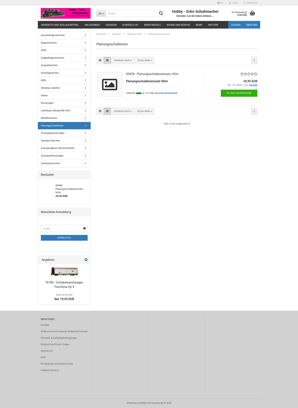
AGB (43, 357)
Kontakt (45, 324)
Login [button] (233, 3)
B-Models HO (130, 24)
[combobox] (123, 60)
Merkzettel (250, 3)
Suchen (235, 24)
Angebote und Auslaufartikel (60, 24)
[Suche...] (101, 13)
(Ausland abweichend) (166, 93)
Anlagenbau (92, 24)
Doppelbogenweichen (52, 57)
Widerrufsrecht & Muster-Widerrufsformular (64, 331)
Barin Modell (152, 24)
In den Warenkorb (239, 93)
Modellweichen (49, 118)
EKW (43, 80)
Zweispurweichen (50, 163)
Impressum (47, 350)
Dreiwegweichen (50, 72)
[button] (220, 3)
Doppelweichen (49, 65)
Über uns (251, 24)
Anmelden (64, 237)
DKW (43, 50)
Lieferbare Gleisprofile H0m (55, 110)
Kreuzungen (47, 102)
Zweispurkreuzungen (52, 155)
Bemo (199, 24)
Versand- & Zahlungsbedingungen (59, 337)
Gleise (44, 95)
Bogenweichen (49, 42)
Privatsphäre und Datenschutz (57, 363)
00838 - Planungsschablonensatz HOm (152, 74)
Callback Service (50, 370)
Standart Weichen (50, 140)
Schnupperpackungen (52, 133)
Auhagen (111, 24)
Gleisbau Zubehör (50, 87)
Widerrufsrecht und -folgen (55, 344)
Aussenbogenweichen (53, 35)
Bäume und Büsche (178, 24)
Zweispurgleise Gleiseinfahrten (57, 148)
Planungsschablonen (52, 125)
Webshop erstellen (137, 403)
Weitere (213, 24)
